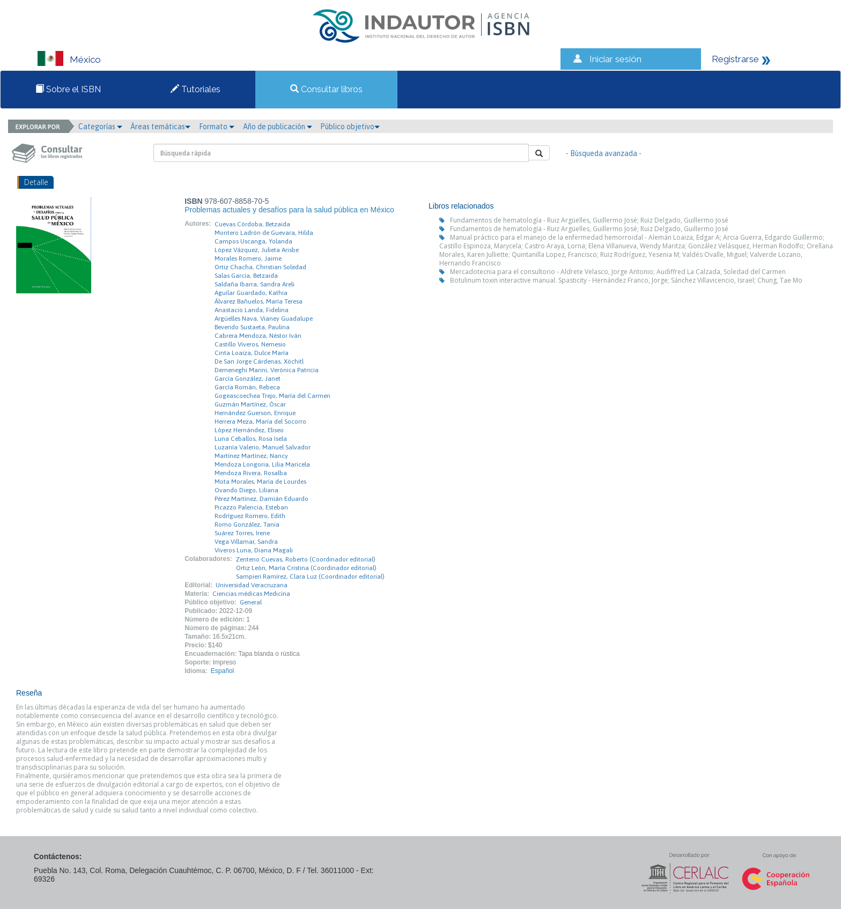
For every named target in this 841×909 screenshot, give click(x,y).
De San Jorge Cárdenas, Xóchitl (259, 361)
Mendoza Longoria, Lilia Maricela (262, 464)
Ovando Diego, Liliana (246, 490)
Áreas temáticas (160, 126)
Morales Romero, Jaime (248, 258)
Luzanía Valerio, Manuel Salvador (263, 447)
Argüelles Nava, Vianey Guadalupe (264, 318)
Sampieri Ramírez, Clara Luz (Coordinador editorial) (310, 576)
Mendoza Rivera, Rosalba (251, 473)
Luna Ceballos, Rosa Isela (251, 438)
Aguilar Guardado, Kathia (251, 293)
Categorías (100, 126)
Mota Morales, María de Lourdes (260, 481)
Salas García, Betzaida (246, 275)
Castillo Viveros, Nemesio (250, 344)
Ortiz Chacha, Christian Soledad (260, 267)
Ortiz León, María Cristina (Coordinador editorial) (306, 568)
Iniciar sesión (615, 59)
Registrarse (735, 59)
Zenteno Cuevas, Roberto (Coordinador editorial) (305, 559)
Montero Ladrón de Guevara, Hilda (264, 233)
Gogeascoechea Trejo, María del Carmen (272, 396)
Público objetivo (350, 126)
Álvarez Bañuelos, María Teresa (259, 301)
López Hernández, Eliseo (249, 430)
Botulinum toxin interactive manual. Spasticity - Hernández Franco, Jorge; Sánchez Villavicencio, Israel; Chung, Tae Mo (626, 280)
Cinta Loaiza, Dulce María (252, 353)
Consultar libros (326, 89)
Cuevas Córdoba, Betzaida (252, 224)
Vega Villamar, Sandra (246, 541)
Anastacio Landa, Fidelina (252, 310)
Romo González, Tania (247, 524)
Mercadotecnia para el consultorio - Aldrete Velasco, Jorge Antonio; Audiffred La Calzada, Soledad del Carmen (618, 271)
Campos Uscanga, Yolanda (253, 241)
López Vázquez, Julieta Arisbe (257, 250)
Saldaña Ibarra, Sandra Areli (254, 284)
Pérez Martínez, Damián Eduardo (261, 498)
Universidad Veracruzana (251, 585)
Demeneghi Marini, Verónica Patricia (267, 370)
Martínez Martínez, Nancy (251, 456)
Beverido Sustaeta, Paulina (252, 327)
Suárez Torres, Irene (242, 533)
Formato (216, 126)
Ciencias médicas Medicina (251, 593)
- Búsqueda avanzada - (603, 153)
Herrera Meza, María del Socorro (260, 421)
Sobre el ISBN (68, 89)
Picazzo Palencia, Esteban (251, 507)
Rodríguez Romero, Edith (250, 516)
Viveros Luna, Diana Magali (254, 550)
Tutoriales (195, 89)
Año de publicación (277, 126)
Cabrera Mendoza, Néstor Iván (258, 335)
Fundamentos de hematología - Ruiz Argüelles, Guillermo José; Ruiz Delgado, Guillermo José (589, 220)
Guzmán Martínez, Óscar (250, 404)
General (251, 602)
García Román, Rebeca (247, 387)
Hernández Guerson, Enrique (255, 413)
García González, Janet (248, 378)
